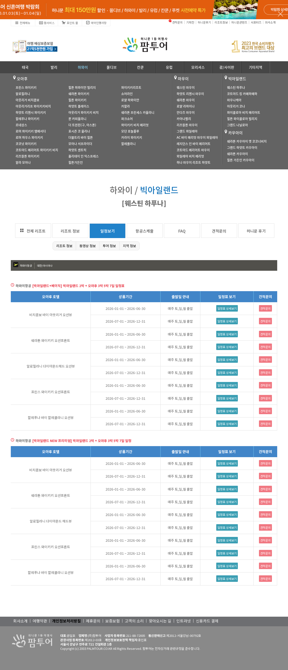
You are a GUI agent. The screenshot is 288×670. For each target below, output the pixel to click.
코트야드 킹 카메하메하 (242, 93)
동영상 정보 (87, 245)
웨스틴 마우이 (186, 87)
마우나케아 (234, 100)
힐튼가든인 (75, 162)
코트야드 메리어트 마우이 (193, 150)
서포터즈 (256, 22)
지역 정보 (129, 245)
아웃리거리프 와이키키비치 (33, 106)
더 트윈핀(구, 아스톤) (82, 125)
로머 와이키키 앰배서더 (31, 131)
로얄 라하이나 (186, 106)
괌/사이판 (226, 67)
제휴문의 (93, 621)
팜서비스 (46, 22)
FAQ (182, 231)
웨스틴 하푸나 (236, 87)
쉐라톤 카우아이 (237, 153)
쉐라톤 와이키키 (78, 93)
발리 (54, 67)
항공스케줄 (145, 231)
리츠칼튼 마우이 (187, 125)
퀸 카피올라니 (77, 118)
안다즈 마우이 (186, 112)
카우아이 (235, 132)
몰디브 (112, 67)
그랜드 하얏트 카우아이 (242, 147)
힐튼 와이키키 (77, 100)
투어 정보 (109, 245)
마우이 (183, 78)
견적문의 (177, 22)
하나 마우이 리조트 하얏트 (193, 162)
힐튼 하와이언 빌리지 (82, 87)
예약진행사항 (96, 22)
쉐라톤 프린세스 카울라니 (137, 112)
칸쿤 (140, 67)
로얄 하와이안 (130, 100)
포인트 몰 (70, 22)
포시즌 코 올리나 (79, 131)
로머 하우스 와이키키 (29, 137)
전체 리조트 (36, 231)
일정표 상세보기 (227, 308)
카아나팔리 (184, 118)
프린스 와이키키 (26, 87)
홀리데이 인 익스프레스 (83, 156)
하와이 (83, 67)
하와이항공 (26, 265)
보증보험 (112, 621)
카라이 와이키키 (131, 137)
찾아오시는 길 (160, 621)
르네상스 (21, 125)
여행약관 (40, 621)
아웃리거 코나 (236, 106)
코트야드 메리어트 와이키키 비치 (37, 150)
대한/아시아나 (44, 265)
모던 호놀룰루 (130, 131)
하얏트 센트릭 (77, 150)
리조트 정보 (70, 231)
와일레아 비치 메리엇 (190, 156)
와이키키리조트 (131, 87)
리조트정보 (221, 22)
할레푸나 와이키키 (27, 118)
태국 (25, 67)
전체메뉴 (22, 22)
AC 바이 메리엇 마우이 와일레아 (197, 137)
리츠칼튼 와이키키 (27, 156)
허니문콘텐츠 (239, 22)
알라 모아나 (23, 162)
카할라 (125, 106)
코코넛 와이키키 (26, 143)
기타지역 (255, 67)
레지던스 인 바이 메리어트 (193, 143)
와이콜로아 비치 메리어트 (243, 112)
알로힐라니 (23, 93)
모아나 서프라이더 (80, 143)
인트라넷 (183, 621)
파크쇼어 (127, 118)
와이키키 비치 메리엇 (135, 125)
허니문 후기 (256, 231)
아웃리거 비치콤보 (27, 100)
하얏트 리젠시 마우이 (190, 93)
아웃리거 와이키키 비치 (83, 112)
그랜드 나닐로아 (237, 125)
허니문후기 (204, 22)
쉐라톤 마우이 (186, 100)
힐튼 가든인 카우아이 (240, 160)
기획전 (190, 22)
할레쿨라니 (128, 143)
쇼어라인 (127, 93)
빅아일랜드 (237, 78)
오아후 (22, 78)
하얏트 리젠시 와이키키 (31, 112)
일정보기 (107, 231)
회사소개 (270, 22)
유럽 (169, 67)
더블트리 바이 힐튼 (80, 137)
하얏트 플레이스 (78, 106)
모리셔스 (198, 67)
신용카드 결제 (207, 621)
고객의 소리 (134, 621)
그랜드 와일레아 (187, 131)
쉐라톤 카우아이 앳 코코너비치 (247, 141)
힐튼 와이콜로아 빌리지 (242, 118)
